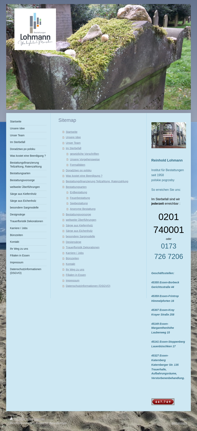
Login (183, 419)
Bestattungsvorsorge (78, 214)
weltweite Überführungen (81, 219)
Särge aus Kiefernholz (79, 225)
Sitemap (39, 419)
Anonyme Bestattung (82, 208)
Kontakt (70, 263)
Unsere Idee (73, 137)
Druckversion (21, 419)
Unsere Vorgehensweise (85, 159)
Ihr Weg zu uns (75, 269)
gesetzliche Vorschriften (84, 153)
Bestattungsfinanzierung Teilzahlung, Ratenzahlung (97, 181)
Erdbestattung (78, 192)
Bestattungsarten (76, 186)
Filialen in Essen (76, 274)
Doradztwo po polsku (79, 170)
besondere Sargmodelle (80, 236)
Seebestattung (79, 203)
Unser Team (73, 142)
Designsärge (73, 242)
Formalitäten (77, 164)
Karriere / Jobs (75, 252)
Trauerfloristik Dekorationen (82, 247)
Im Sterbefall (73, 148)
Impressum (72, 280)
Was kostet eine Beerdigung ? (84, 175)
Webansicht (179, 423)
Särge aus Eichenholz (79, 230)
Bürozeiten (72, 258)
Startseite (71, 131)
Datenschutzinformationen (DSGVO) (88, 285)
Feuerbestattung (80, 197)
